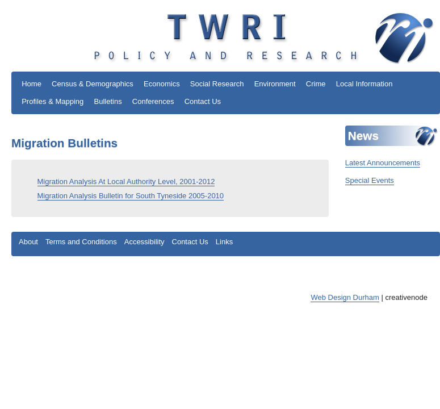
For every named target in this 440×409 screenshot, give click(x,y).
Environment (275, 84)
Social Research (217, 84)
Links (224, 241)
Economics (162, 84)
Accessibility (144, 241)
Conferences (153, 101)
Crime (316, 84)
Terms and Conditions (81, 241)
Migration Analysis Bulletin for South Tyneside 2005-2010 (130, 195)
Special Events (369, 180)
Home (31, 84)
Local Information (364, 84)
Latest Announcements (382, 162)
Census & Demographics (92, 84)
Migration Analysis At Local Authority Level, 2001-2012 (126, 181)
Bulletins (108, 101)
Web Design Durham (345, 297)
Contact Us (203, 101)
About (28, 241)
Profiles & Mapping (52, 101)
